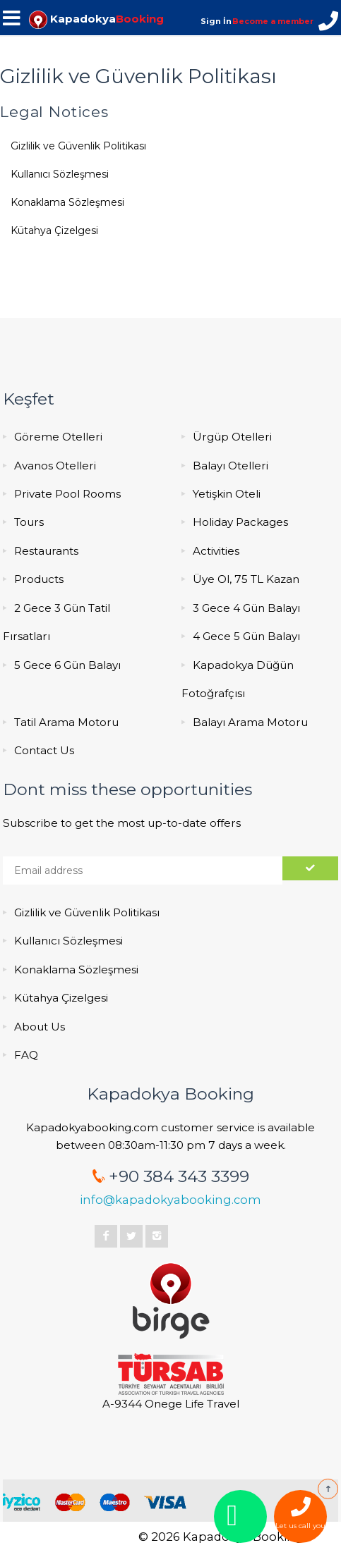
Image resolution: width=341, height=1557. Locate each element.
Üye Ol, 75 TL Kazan (246, 579)
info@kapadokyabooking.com (170, 1200)
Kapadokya (96, 18)
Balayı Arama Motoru (250, 722)
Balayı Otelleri (230, 465)
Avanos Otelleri (55, 465)
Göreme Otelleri (58, 436)
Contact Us (44, 750)
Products (39, 579)
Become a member (272, 21)
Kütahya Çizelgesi (54, 230)
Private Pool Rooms (67, 493)
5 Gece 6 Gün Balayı (67, 665)
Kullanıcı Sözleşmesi (60, 174)
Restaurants (46, 551)
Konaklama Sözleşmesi (67, 202)
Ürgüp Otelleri (232, 436)
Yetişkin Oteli (227, 493)
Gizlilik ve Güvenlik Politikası (78, 146)
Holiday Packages (240, 522)
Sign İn (216, 21)
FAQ (26, 1054)
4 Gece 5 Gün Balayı (246, 636)
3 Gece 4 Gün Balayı (246, 608)
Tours (29, 522)
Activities (216, 551)
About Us (39, 1026)
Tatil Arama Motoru (66, 722)
